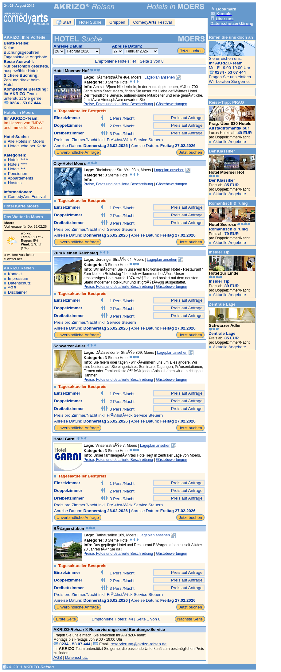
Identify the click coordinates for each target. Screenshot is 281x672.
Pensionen (17, 173)
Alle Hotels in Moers (26, 141)
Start (63, 22)
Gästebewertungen (171, 104)
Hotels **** (17, 164)
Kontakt (15, 274)
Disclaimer (17, 292)
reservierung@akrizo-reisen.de (138, 644)
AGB (12, 287)
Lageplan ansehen (160, 77)
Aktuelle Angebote (229, 141)
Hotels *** (16, 169)
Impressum (18, 278)
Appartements (20, 178)
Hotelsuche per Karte (27, 146)
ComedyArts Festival (27, 196)
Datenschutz (19, 283)
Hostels (14, 182)
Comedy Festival (152, 22)
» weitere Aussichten (19, 255)
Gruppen (117, 22)
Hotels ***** (18, 159)
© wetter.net (13, 259)
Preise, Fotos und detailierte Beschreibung (118, 104)
